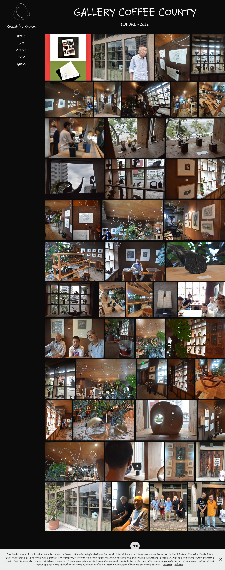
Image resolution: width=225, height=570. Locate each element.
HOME (21, 35)
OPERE (21, 49)
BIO (21, 42)
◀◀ (135, 546)
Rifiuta (179, 564)
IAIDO (21, 63)
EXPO (21, 56)
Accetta (167, 564)
